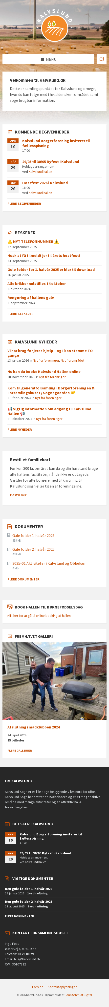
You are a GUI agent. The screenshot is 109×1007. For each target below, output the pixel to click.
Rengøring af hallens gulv (30, 297)
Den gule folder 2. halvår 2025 (28, 901)
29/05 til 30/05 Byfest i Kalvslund (50, 161)
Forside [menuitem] (38, 987)
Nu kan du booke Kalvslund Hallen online (44, 371)
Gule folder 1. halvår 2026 (33, 535)
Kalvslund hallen (40, 171)
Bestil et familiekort (30, 459)
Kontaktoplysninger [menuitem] (62, 987)
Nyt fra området (72, 360)
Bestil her (18, 494)
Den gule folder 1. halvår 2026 (28, 889)
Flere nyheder (19, 429)
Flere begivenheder (24, 203)
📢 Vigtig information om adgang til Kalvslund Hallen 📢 (49, 411)
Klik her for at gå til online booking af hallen (39, 615)
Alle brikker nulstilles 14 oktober (36, 283)
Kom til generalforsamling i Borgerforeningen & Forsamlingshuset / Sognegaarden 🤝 (51, 390)
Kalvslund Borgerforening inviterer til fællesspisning (56, 143)
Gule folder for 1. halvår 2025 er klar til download (51, 269)
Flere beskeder (20, 313)
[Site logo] (54, 44)
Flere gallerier (19, 750)
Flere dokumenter (23, 579)
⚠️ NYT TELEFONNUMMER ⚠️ (33, 241)
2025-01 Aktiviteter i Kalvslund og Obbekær (49, 563)
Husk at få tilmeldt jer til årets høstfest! (43, 255)
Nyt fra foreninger (46, 360)
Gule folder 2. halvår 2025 (33, 549)
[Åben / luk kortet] (102, 59)
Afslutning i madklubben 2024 (33, 727)
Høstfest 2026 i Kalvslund (45, 182)
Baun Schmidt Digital (78, 995)
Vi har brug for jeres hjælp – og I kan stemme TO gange (50, 353)
